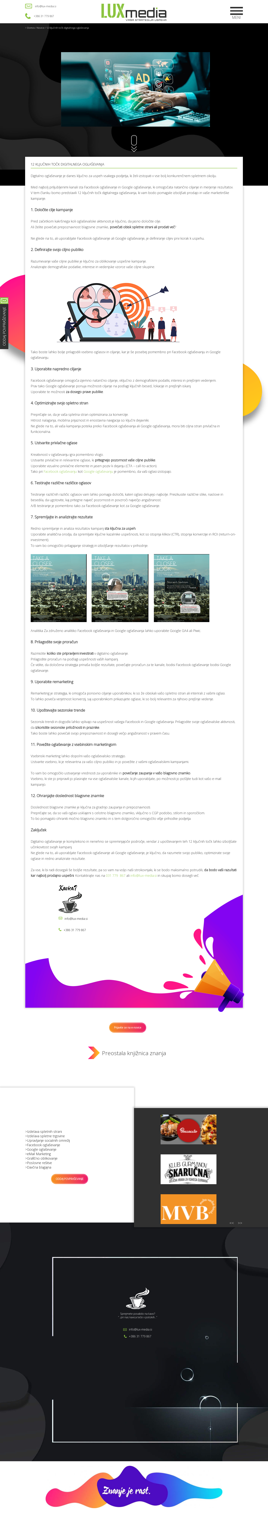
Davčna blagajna (39, 1167)
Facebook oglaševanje (43, 1145)
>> (240, 1223)
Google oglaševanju (98, 471)
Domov (31, 27)
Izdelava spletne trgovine (46, 1136)
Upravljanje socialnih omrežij (48, 1140)
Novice (40, 27)
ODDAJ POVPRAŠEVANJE (70, 1179)
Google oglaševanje (41, 1149)
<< (231, 1223)
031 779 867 (115, 875)
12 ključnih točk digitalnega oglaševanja (67, 27)
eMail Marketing (39, 1154)
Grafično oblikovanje (42, 1158)
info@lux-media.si (45, 6)
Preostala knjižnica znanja (134, 1053)
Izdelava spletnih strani (44, 1131)
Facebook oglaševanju (60, 471)
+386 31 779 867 (44, 16)
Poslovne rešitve (39, 1163)
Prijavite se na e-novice (127, 1027)
